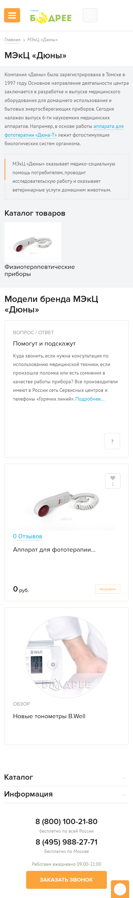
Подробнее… (90, 398)
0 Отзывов (27, 536)
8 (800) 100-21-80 (66, 821)
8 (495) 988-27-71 (66, 842)
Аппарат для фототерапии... (54, 549)
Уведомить (107, 589)
